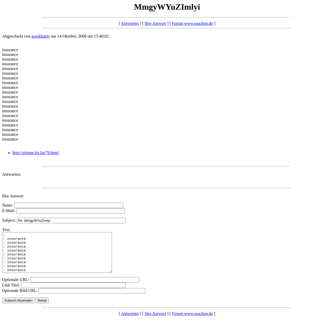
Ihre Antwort (155, 23)
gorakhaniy (40, 36)
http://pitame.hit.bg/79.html (35, 152)
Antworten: (11, 174)
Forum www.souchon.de (192, 23)
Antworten (130, 23)
